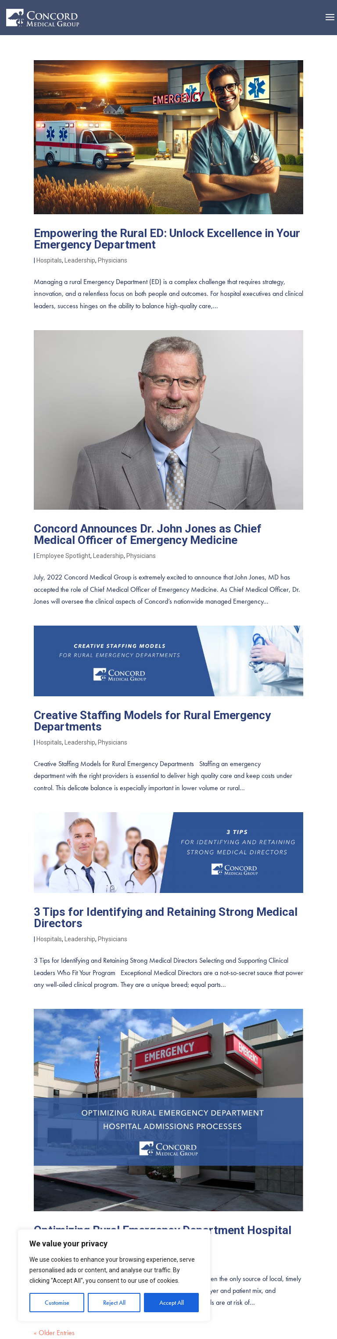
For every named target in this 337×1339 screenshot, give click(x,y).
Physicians (112, 260)
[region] (114, 1275)
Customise (57, 1303)
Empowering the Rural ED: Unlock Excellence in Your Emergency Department (167, 239)
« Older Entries (54, 1332)
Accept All (171, 1303)
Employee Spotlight (63, 555)
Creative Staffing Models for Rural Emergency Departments (152, 721)
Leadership (80, 260)
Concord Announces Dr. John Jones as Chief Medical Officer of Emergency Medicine (148, 534)
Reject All (114, 1303)
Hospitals (49, 260)
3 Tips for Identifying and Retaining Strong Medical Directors (166, 917)
